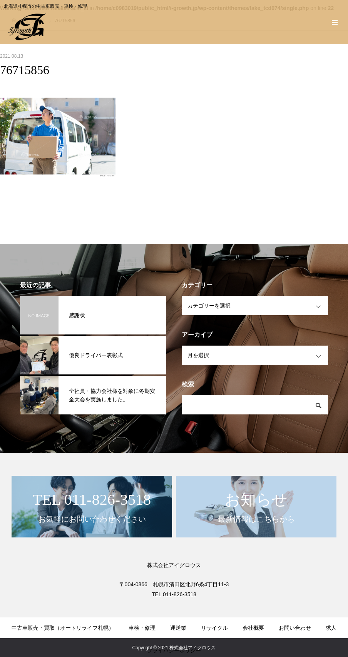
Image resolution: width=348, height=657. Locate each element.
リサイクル (214, 628)
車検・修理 (142, 628)
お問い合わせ (295, 628)
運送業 (178, 628)
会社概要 (253, 628)
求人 (331, 628)
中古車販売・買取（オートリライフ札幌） (63, 628)
